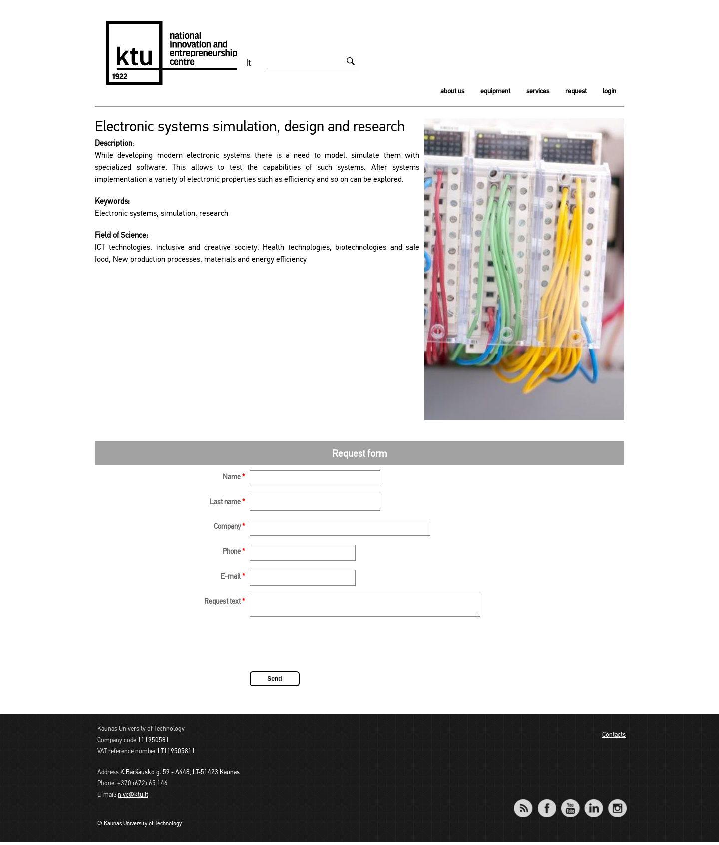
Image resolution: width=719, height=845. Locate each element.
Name (234, 477)
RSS (527, 804)
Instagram (617, 804)
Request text (224, 602)
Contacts (614, 738)
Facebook (546, 804)
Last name (227, 502)
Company (229, 527)
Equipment (495, 91)
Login (609, 91)
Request (576, 91)
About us (452, 91)
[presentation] (325, 648)
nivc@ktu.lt (133, 798)
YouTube (570, 804)
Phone (234, 552)
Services (537, 91)
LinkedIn (593, 804)
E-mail (233, 577)
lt (248, 63)
